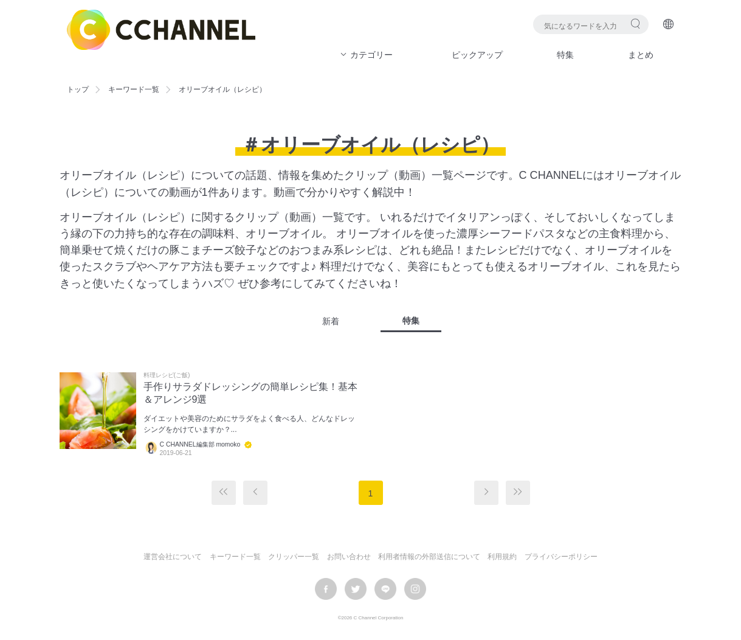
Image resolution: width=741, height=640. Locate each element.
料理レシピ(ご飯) (166, 375)
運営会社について (172, 556)
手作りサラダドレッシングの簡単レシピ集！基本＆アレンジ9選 (250, 393)
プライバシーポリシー (561, 556)
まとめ (640, 55)
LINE (385, 589)
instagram (415, 589)
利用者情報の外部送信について (429, 556)
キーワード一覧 (133, 89)
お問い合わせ (349, 556)
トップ (78, 89)
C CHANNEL (161, 30)
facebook (326, 589)
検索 (635, 23)
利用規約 (502, 556)
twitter (356, 589)
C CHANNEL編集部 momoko (200, 444)
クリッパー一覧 (293, 556)
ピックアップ (477, 55)
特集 (565, 55)
